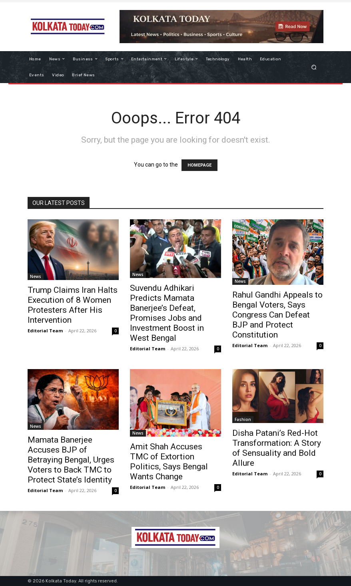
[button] (314, 67)
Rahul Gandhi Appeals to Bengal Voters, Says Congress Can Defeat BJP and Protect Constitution (277, 315)
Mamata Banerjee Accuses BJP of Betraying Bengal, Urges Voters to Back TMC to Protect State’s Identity (71, 460)
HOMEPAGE (199, 165)
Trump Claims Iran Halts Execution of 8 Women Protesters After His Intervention (73, 305)
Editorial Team (45, 331)
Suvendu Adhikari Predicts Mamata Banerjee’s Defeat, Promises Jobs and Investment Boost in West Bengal (167, 313)
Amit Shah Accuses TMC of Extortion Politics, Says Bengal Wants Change (169, 461)
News (35, 276)
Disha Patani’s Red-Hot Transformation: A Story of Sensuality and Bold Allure (276, 448)
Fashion (243, 419)
